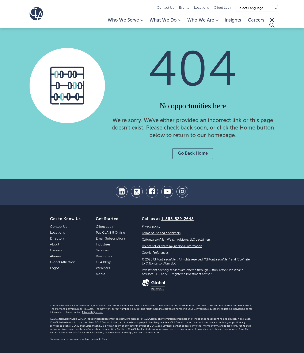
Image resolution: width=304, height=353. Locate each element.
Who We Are (202, 20)
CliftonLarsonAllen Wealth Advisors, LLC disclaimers (176, 239)
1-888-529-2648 (177, 219)
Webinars (103, 268)
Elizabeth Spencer (92, 312)
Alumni (55, 256)
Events (184, 8)
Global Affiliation (62, 262)
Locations (201, 8)
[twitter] (137, 192)
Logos (54, 268)
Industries (103, 244)
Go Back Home (193, 153)
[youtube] (167, 192)
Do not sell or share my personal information (172, 246)
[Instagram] (182, 192)
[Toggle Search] (271, 23)
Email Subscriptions (111, 238)
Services (102, 250)
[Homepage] (36, 13)
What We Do (164, 20)
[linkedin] (122, 192)
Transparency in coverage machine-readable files (78, 339)
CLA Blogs (103, 262)
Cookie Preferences (155, 252)
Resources (104, 256)
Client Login (223, 8)
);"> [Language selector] (257, 8)
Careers (256, 20)
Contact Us (165, 8)
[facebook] (152, 192)
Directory (57, 238)
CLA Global (150, 319)
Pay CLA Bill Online (110, 232)
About (54, 244)
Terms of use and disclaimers (161, 233)
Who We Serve (125, 20)
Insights (233, 20)
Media (100, 274)
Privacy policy (151, 226)
